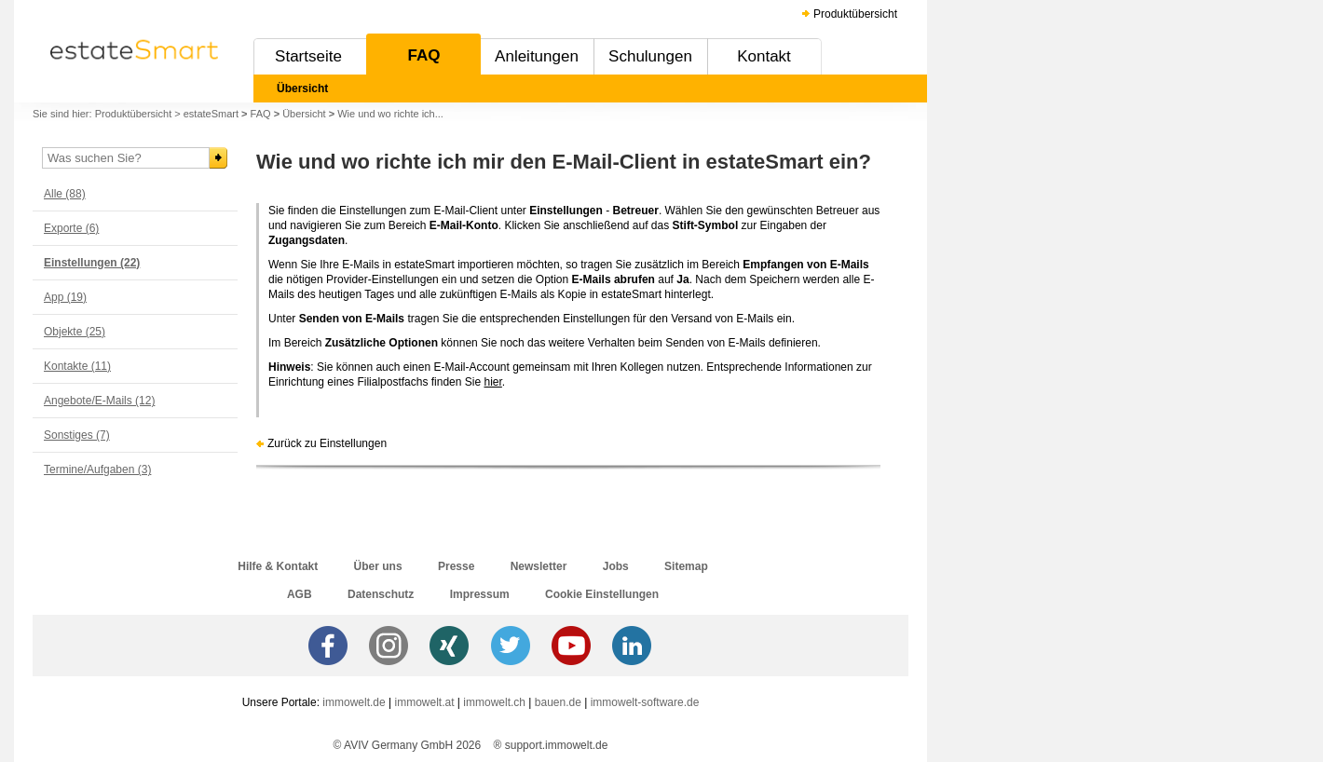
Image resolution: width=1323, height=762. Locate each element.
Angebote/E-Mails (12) (99, 400)
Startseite (308, 56)
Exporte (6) (71, 228)
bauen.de (558, 702)
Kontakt (764, 56)
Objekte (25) (74, 331)
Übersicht (302, 88)
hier (492, 381)
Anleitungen (537, 56)
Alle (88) (65, 193)
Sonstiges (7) (77, 435)
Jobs (616, 566)
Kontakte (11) (77, 366)
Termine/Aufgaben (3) (97, 469)
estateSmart (211, 113)
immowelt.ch (494, 702)
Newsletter (539, 566)
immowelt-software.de (645, 702)
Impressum (480, 594)
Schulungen (650, 56)
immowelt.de (353, 702)
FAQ (424, 55)
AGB (299, 594)
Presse (456, 566)
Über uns (378, 566)
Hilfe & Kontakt (278, 566)
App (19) (65, 297)
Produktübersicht (855, 13)
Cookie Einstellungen (602, 594)
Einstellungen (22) (92, 262)
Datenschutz (381, 594)
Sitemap (686, 566)
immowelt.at (425, 702)
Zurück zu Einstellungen (327, 443)
